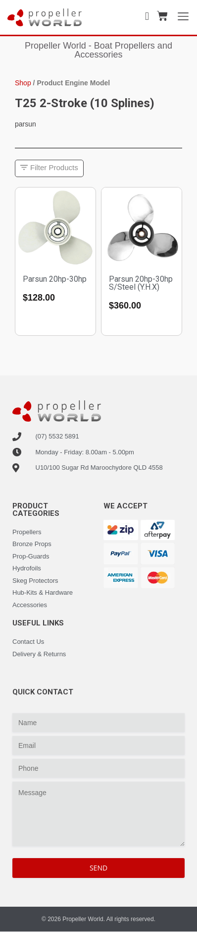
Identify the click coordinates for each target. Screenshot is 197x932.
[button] (49, 168)
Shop (23, 83)
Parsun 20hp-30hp (55, 279)
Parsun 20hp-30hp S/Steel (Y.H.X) (141, 283)
